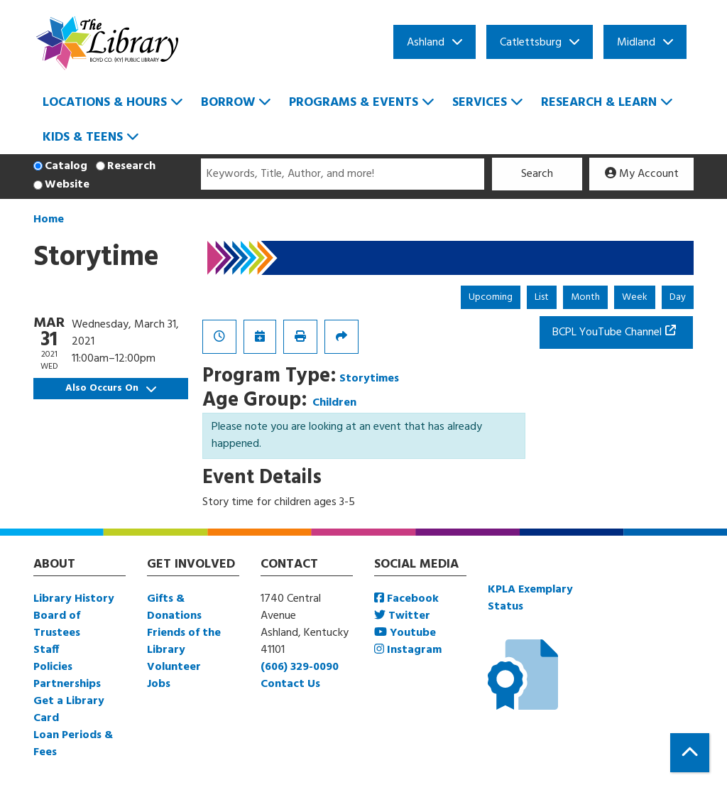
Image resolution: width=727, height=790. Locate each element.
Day (677, 297)
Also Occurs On (110, 388)
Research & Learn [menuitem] (599, 102)
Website (67, 184)
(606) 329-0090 (300, 667)
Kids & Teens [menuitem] (83, 137)
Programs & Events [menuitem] (353, 102)
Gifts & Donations (174, 607)
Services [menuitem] (479, 102)
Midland (636, 42)
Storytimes (369, 378)
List (542, 297)
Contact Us (290, 684)
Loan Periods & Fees (73, 744)
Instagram (408, 650)
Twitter (402, 616)
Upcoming (491, 297)
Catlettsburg (531, 42)
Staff (46, 650)
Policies (52, 667)
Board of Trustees (56, 624)
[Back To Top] (689, 752)
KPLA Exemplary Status (530, 598)
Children (334, 403)
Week (634, 297)
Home (48, 219)
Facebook (406, 599)
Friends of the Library (184, 641)
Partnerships (67, 684)
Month (585, 297)
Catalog (66, 166)
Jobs (158, 684)
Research (131, 166)
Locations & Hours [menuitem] (105, 102)
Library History (73, 599)
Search (537, 174)
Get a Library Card (68, 709)
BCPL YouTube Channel (607, 332)
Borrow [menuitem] (228, 102)
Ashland (425, 42)
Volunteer (174, 667)
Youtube (405, 633)
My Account (642, 174)
